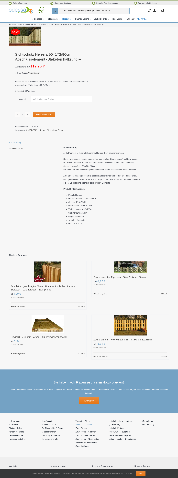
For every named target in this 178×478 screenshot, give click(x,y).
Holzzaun (42, 130)
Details (82, 306)
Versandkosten (34, 73)
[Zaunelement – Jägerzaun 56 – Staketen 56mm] (130, 267)
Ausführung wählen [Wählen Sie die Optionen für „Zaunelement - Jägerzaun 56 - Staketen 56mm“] (101, 294)
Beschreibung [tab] (15, 143)
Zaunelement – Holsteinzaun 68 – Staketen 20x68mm (122, 339)
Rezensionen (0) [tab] (16, 149)
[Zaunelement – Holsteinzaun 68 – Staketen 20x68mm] (130, 325)
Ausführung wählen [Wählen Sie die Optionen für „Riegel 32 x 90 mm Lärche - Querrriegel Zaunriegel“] (18, 354)
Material (22, 99)
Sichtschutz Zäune (55, 130)
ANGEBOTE (31, 130)
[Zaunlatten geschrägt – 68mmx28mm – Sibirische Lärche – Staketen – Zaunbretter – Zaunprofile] (47, 271)
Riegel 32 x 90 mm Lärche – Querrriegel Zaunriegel (39, 337)
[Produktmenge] (22, 114)
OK (140, 473)
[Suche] (55, 11)
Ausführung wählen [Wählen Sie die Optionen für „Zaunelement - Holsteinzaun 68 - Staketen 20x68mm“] (101, 356)
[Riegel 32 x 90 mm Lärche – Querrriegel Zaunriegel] (47, 324)
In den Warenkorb (43, 114)
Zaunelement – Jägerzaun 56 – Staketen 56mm (119, 277)
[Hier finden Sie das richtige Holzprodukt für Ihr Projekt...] (91, 11)
